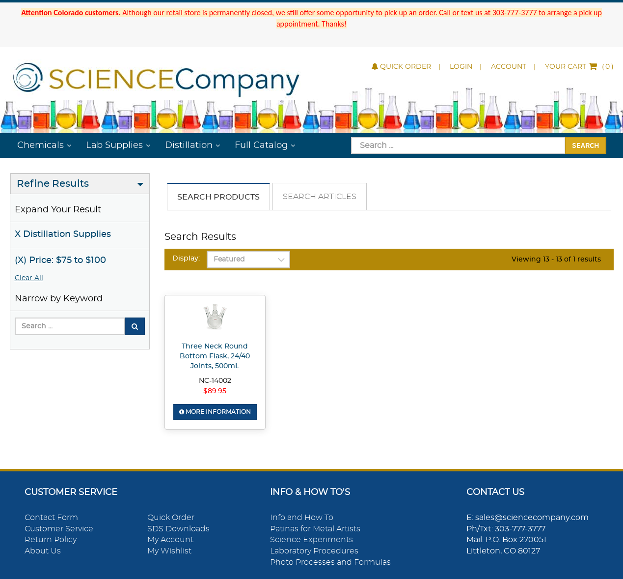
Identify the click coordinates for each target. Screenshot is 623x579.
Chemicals (40, 145)
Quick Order (401, 66)
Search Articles (319, 197)
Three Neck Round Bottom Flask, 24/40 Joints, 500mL (215, 356)
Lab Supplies (114, 145)
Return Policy (51, 540)
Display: (186, 258)
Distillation (189, 145)
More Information (215, 412)
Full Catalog (261, 145)
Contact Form (51, 517)
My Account (170, 540)
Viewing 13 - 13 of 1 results (556, 259)
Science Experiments (311, 540)
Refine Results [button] (53, 184)
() (579, 67)
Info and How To (301, 517)
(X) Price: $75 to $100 (60, 260)
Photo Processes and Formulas (330, 562)
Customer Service (59, 529)
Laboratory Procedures (314, 551)
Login (461, 66)
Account (508, 66)
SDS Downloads (178, 529)
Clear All (29, 278)
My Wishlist (169, 551)
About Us (43, 551)
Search (585, 145)
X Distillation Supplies (63, 234)
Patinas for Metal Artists (315, 529)
